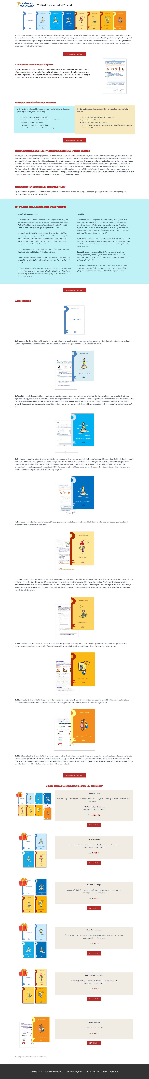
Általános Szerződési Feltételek (95, 1071)
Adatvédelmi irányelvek (72, 1071)
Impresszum (114, 1071)
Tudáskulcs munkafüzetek (55, 5)
